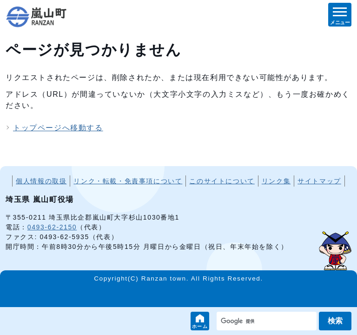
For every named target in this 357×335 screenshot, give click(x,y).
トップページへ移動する (58, 128)
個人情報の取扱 (41, 181)
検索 (335, 321)
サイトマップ (319, 181)
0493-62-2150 (52, 227)
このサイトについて (221, 181)
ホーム (200, 326)
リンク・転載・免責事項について (127, 181)
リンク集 (276, 181)
